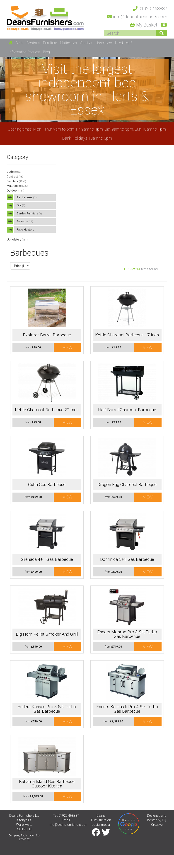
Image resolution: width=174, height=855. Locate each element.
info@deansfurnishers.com (68, 824)
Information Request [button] (24, 52)
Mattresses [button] (68, 43)
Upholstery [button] (104, 43)
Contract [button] (33, 43)
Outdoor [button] (86, 43)
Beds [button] (19, 43)
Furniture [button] (50, 43)
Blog (46, 52)
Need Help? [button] (123, 43)
